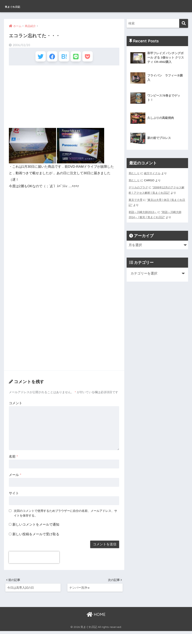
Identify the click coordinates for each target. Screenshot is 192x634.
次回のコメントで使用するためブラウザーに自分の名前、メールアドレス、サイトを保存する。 (65, 515)
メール (15, 477)
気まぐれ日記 (19, 6)
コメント (15, 405)
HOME (96, 617)
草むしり (134, 173)
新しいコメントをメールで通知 (35, 526)
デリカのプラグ (138, 187)
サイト (14, 495)
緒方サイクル (152, 173)
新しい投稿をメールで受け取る (35, 536)
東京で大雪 (135, 199)
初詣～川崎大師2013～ (143, 211)
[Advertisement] (64, 98)
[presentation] (34, 559)
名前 (13, 458)
